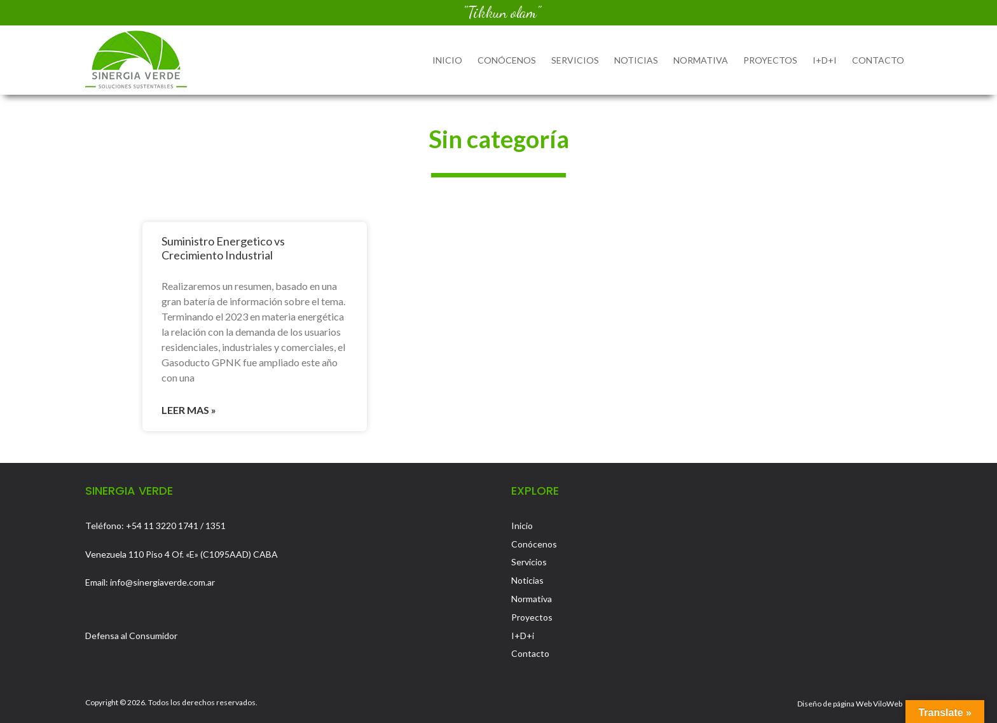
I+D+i (825, 60)
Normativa (700, 60)
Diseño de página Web (834, 703)
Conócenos (507, 60)
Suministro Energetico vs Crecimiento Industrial (223, 248)
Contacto (878, 60)
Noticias (636, 60)
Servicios (575, 60)
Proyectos (770, 60)
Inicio (447, 60)
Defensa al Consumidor (131, 635)
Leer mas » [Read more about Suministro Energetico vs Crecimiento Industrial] (189, 410)
